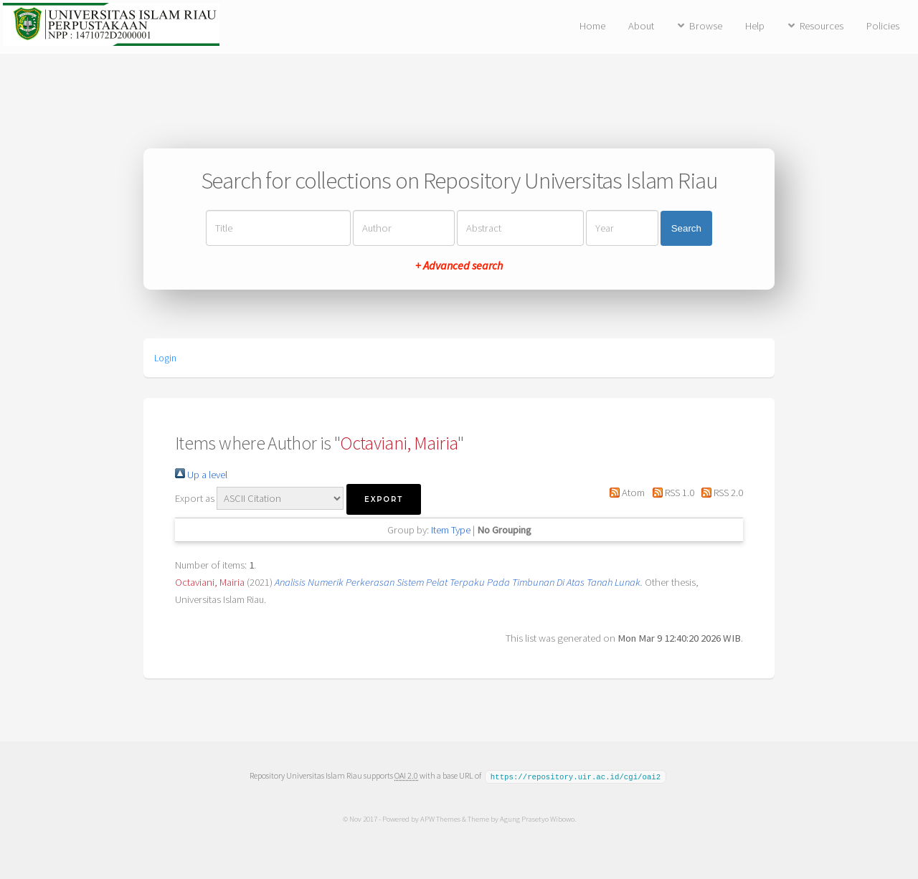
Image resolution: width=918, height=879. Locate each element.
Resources (821, 25)
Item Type (450, 529)
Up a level (201, 474)
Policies (882, 25)
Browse (705, 25)
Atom (625, 492)
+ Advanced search (459, 265)
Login (165, 357)
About (641, 25)
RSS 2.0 (719, 492)
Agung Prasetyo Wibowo (536, 818)
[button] (383, 499)
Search (686, 228)
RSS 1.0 (670, 492)
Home (592, 25)
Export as (194, 498)
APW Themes (440, 818)
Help (755, 25)
